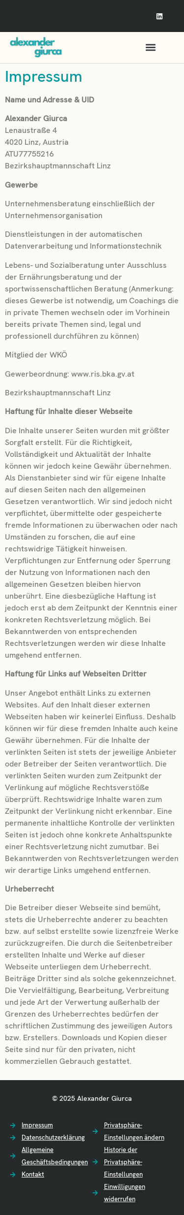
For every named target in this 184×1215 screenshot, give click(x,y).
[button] (151, 47)
